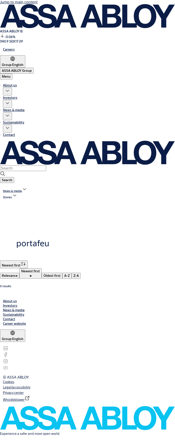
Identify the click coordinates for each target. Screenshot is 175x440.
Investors (10, 97)
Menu (6, 76)
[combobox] (23, 168)
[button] (7, 91)
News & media (14, 110)
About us (10, 85)
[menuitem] (9, 276)
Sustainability (13, 122)
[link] (9, 49)
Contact (9, 135)
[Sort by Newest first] (14, 264)
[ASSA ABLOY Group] (17, 71)
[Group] (12, 61)
